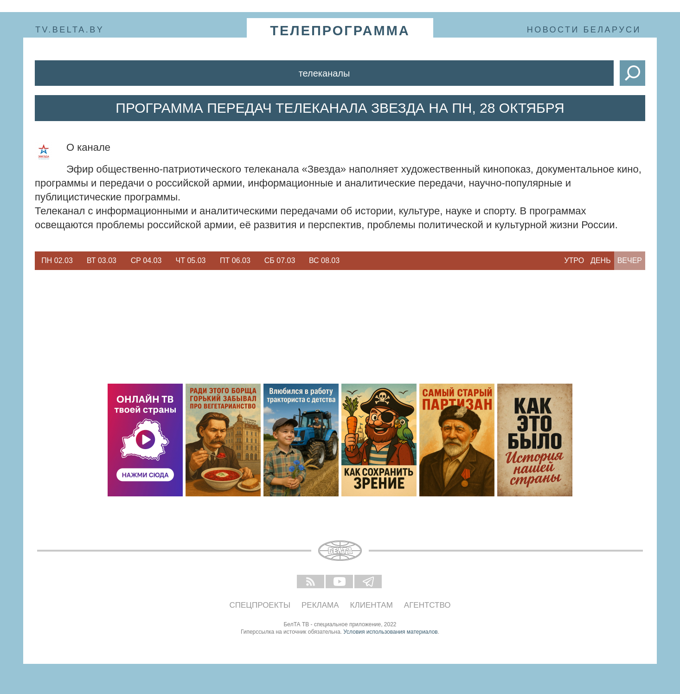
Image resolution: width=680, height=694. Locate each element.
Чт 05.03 (191, 260)
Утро (574, 260)
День (600, 260)
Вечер (629, 260)
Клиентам (371, 605)
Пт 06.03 (235, 260)
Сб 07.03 (279, 260)
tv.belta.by (69, 29)
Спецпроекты (260, 605)
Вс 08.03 (324, 260)
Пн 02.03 (57, 260)
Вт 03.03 (101, 260)
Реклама (320, 605)
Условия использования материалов (390, 632)
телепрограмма (340, 30)
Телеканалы (324, 73)
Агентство (427, 605)
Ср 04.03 (146, 260)
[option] (57, 260)
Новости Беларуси (584, 29)
